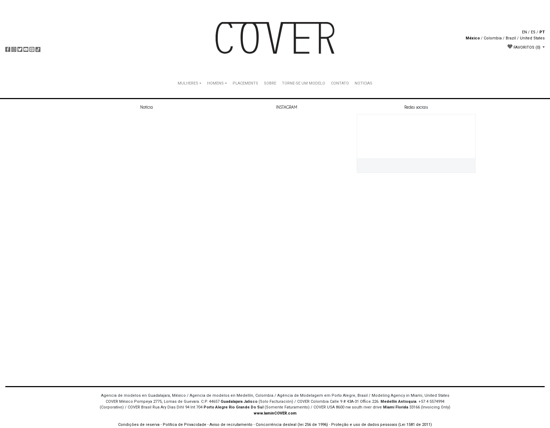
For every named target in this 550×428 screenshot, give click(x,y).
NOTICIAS (363, 83)
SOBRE (270, 83)
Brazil (511, 38)
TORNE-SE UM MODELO (303, 83)
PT (542, 32)
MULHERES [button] (188, 83)
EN (524, 32)
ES (533, 32)
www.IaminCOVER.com (275, 413)
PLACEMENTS (245, 83)
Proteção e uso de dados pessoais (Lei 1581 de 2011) (381, 424)
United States (532, 38)
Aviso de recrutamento (231, 424)
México (473, 38)
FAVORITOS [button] (524, 47)
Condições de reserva (139, 424)
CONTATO (340, 83)
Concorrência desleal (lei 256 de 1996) (292, 424)
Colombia (493, 38)
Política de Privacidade (184, 424)
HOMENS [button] (215, 83)
